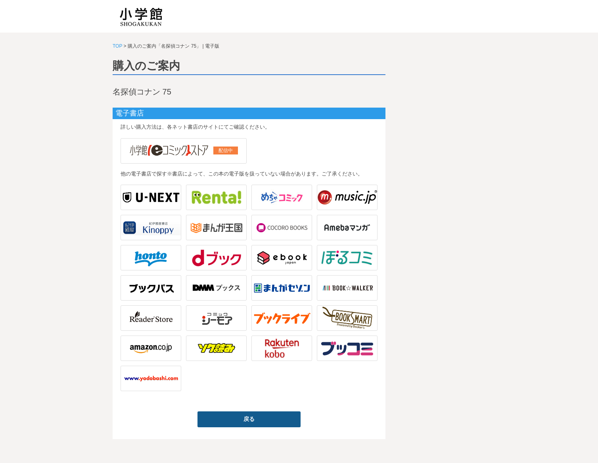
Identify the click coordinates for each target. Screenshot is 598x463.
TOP (117, 46)
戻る (249, 419)
